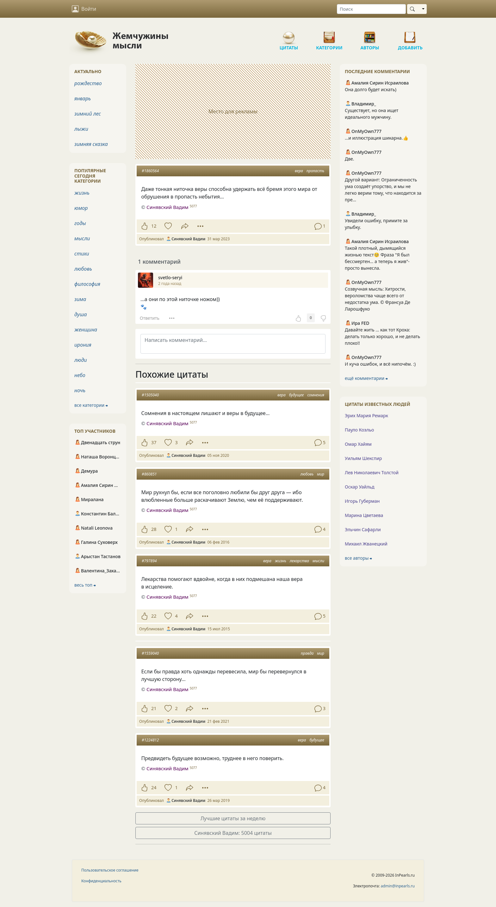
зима (80, 299)
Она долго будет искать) (370, 89)
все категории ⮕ (91, 405)
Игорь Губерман (362, 501)
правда (307, 653)
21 (153, 708)
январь (82, 98)
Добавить (410, 34)
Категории (329, 34)
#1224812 (150, 740)
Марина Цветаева (364, 515)
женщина (85, 329)
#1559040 (150, 653)
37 (153, 442)
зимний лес (87, 113)
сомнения (315, 395)
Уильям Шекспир (363, 458)
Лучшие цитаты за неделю (233, 818)
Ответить (149, 318)
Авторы (369, 34)
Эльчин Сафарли (363, 529)
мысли (318, 561)
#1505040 (150, 395)
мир (320, 474)
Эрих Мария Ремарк (366, 416)
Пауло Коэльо (359, 430)
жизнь (280, 561)
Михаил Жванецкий (366, 544)
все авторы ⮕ (358, 558)
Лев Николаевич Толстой (372, 472)
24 (153, 787)
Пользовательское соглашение (110, 870)
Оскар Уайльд (359, 487)
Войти (84, 8)
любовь (306, 474)
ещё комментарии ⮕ (366, 378)
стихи (81, 253)
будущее (296, 395)
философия (87, 283)
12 (153, 226)
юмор (81, 208)
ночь (79, 390)
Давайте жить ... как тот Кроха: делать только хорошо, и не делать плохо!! (382, 336)
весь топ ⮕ (85, 585)
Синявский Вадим (167, 423)
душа (80, 314)
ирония (82, 344)
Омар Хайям (358, 444)
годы (80, 223)
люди (80, 359)
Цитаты (288, 34)
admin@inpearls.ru (398, 886)
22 (153, 616)
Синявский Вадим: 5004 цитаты (233, 832)
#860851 (149, 474)
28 (153, 529)
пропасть (315, 170)
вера (299, 170)
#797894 (149, 561)
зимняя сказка (91, 144)
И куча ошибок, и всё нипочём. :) (380, 364)
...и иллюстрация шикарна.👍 (376, 138)
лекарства (299, 561)
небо (79, 375)
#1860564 (150, 170)
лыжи (81, 128)
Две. (349, 159)
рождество (88, 83)
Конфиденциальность (101, 881)
